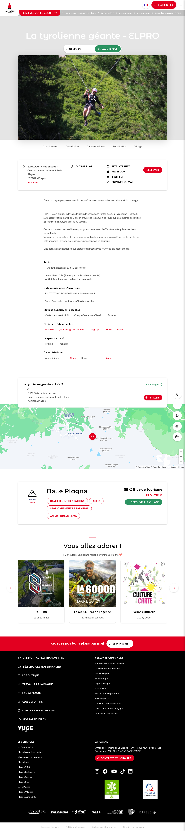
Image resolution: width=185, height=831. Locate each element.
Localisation (119, 146)
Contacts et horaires (116, 758)
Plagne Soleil (24, 781)
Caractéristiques (96, 146)
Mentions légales (50, 827)
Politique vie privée (75, 827)
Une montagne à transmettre (41, 657)
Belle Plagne (154, 384)
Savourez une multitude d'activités (82, 13)
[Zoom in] (181, 451)
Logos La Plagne (103, 683)
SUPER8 (41, 612)
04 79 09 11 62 (81, 166)
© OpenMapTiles (143, 467)
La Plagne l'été (109, 13)
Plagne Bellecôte (26, 771)
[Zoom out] (181, 456)
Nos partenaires (32, 719)
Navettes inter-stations (67, 500)
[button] (173, 587)
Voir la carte (34, 181)
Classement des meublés (107, 668)
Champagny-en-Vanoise (30, 756)
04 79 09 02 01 (154, 494)
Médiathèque (101, 678)
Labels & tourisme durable (108, 703)
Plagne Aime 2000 (27, 796)
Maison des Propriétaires (107, 693)
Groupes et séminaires (106, 713)
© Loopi (180, 467)
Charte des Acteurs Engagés (109, 708)
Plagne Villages (25, 791)
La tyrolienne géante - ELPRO (168, 13)
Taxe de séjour (102, 673)
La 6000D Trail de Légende (92, 612)
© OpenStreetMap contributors (164, 467)
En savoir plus (108, 48)
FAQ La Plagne (29, 692)
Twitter (115, 176)
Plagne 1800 (24, 766)
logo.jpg (95, 329)
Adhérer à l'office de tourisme (109, 663)
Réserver (153, 169)
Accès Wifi (100, 688)
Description (72, 146)
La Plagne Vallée (26, 747)
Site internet (118, 166)
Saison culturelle (143, 612)
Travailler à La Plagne (35, 684)
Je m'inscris (120, 643)
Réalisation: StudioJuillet (104, 827)
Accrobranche (127, 13)
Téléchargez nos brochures (40, 666)
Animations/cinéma (63, 515)
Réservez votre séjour (39, 12)
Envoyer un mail (120, 181)
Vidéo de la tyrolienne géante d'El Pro (65, 329)
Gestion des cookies (133, 827)
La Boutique (28, 675)
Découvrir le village (145, 502)
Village (138, 146)
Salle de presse (102, 698)
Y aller (154, 397)
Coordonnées (50, 146)
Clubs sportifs (30, 701)
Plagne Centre (25, 776)
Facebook (116, 171)
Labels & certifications (36, 710)
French (146, 5)
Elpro (109, 329)
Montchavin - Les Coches (30, 751)
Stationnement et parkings (69, 508)
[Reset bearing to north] (181, 461)
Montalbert (23, 761)
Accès (96, 500)
